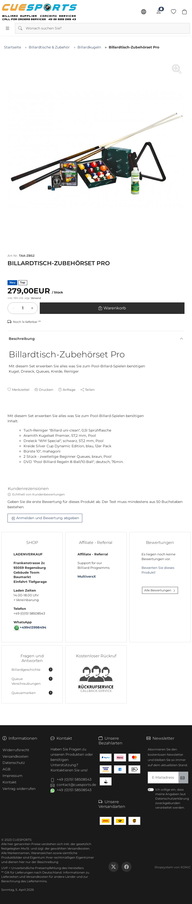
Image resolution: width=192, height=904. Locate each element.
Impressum (12, 775)
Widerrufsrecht (15, 750)
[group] (96, 149)
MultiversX (87, 576)
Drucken (46, 390)
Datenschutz (13, 762)
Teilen (90, 390)
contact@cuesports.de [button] (76, 784)
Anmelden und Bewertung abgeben (47, 518)
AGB (6, 769)
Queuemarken (32, 693)
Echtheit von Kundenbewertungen (38, 494)
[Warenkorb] (23, 308)
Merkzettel (21, 390)
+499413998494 (33, 627)
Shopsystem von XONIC (172, 867)
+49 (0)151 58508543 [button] (74, 779)
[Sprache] (143, 11)
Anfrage (69, 390)
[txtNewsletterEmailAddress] (163, 777)
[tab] (10, 411)
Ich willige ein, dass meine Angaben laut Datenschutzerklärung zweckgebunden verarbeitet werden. (172, 798)
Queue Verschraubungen (32, 681)
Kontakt (9, 782)
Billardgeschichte (32, 670)
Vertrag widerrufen (19, 788)
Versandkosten (15, 756)
